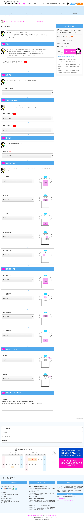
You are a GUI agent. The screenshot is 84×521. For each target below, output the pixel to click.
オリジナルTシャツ (10, 16)
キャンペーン (45, 3)
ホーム (29, 3)
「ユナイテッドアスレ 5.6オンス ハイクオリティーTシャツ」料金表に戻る (24, 21)
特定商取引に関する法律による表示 (35, 515)
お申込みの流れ (53, 3)
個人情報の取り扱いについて (50, 515)
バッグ (42, 13)
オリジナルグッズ (58, 13)
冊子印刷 (75, 13)
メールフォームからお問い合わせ (66, 500)
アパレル (25, 13)
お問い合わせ (61, 3)
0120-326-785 (62, 498)
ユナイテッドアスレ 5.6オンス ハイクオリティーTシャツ (29, 16)
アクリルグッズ (9, 13)
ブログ (34, 3)
